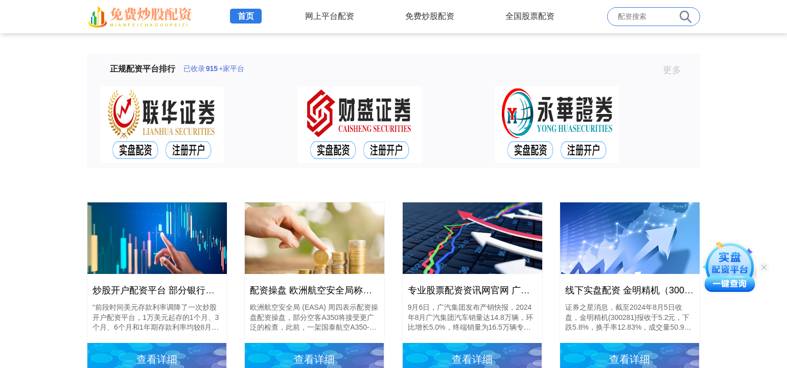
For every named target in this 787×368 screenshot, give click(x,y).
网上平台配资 (329, 16)
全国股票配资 (529, 16)
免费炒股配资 (429, 16)
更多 (676, 70)
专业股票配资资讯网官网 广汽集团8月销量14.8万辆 (512, 290)
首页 (246, 16)
